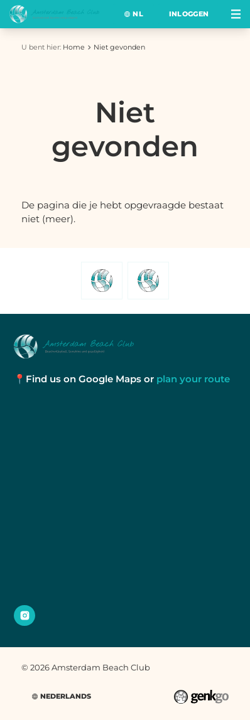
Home (74, 47)
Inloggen (189, 13)
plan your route (193, 379)
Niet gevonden (119, 47)
